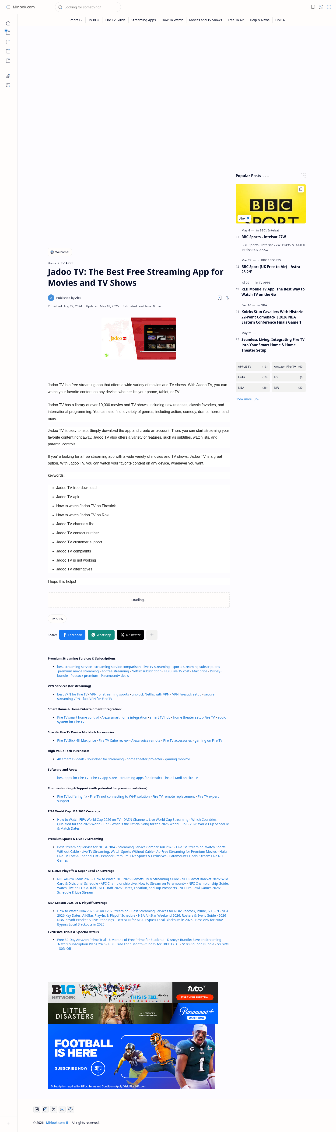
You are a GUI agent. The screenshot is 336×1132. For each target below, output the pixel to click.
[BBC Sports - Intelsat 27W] (271, 204)
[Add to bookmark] (301, 189)
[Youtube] (62, 1109)
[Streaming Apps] (144, 20)
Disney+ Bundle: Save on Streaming (194, 939)
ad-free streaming (115, 671)
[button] (8, 6)
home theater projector (144, 759)
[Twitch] (70, 1109)
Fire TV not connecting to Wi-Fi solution (120, 796)
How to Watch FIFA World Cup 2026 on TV (89, 819)
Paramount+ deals (115, 675)
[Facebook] (36, 1109)
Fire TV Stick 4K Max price (76, 740)
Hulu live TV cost (176, 671)
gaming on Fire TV (208, 740)
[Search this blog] (88, 7)
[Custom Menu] (8, 51)
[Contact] (8, 85)
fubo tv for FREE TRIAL (162, 944)
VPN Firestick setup (187, 694)
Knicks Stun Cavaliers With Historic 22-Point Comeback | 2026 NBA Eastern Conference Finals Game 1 (272, 317)
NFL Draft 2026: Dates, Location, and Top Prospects (138, 888)
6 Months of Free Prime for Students (136, 939)
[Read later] (219, 297)
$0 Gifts (223, 944)
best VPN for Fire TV (72, 694)
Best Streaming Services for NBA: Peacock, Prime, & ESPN (175, 911)
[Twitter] (53, 1109)
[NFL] (289, 387)
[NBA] (264, 305)
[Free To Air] (236, 20)
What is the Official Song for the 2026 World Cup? (149, 824)
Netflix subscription (147, 671)
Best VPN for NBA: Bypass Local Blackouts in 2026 (154, 920)
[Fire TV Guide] (115, 20)
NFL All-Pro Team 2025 (74, 879)
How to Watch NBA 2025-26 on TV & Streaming (93, 911)
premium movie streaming (78, 671)
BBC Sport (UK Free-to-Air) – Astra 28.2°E (271, 269)
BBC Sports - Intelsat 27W (264, 236)
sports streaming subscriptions (196, 666)
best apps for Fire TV (73, 778)
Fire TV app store (104, 778)
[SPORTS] (275, 260)
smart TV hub (160, 717)
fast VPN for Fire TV (97, 698)
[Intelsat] (273, 230)
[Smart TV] (75, 20)
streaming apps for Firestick (141, 778)
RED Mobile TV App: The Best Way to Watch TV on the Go (273, 292)
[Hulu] (253, 377)
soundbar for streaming (105, 759)
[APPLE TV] (253, 366)
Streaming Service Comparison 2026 (145, 847)
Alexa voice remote (145, 740)
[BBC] (263, 230)
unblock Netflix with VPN (150, 694)
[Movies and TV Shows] (205, 20)
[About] (8, 75)
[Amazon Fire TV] (289, 366)
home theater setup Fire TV (194, 717)
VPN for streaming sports (109, 694)
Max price (199, 671)
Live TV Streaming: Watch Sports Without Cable (118, 851)
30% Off (65, 948)
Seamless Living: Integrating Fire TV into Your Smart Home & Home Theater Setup (273, 345)
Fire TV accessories (177, 740)
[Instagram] (45, 1109)
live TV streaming (157, 666)
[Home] (8, 23)
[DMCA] (280, 20)
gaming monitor (177, 759)
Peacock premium (84, 675)
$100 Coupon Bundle (198, 944)
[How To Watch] (172, 20)
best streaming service (74, 666)
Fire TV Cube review (114, 740)
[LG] (289, 377)
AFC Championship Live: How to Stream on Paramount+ (143, 883)
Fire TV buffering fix (72, 796)
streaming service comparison (117, 666)
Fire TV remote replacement (174, 796)
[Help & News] (260, 20)
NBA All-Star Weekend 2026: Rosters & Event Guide (177, 915)
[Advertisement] (176, 65)
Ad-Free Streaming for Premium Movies (186, 851)
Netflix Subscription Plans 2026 (81, 944)
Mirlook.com (24, 7)
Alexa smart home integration (124, 717)
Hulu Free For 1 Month (125, 944)
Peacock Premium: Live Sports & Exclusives (133, 856)
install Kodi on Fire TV (181, 778)
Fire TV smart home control (78, 717)
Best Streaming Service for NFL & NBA (86, 847)
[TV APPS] (57, 619)
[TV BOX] (94, 20)
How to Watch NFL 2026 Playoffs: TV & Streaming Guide (136, 879)
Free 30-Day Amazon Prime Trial (81, 939)
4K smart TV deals (70, 759)
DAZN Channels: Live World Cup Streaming (156, 819)
